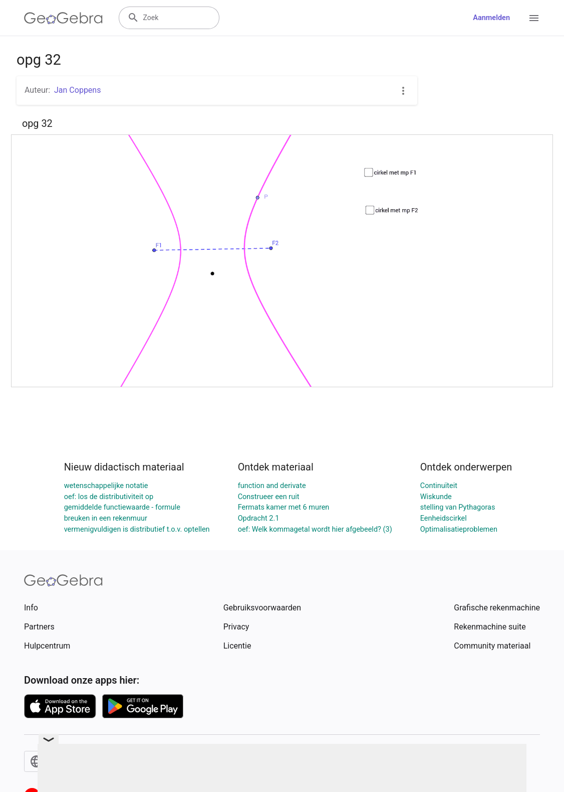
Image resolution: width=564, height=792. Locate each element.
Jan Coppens (77, 90)
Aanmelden (491, 18)
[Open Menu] (534, 18)
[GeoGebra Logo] (63, 18)
